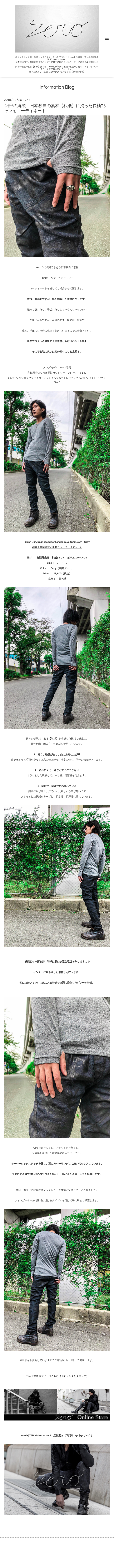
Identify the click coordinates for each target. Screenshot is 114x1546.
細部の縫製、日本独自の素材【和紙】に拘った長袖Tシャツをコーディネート (56, 108)
